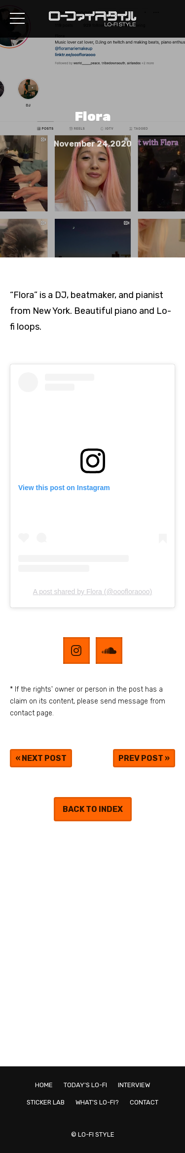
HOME (44, 1085)
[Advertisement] (92, 944)
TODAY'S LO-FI (85, 1085)
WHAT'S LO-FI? (97, 1102)
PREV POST (140, 758)
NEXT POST (44, 758)
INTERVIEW (134, 1085)
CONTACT (144, 1102)
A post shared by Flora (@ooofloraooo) (92, 592)
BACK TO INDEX (93, 809)
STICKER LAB (46, 1102)
